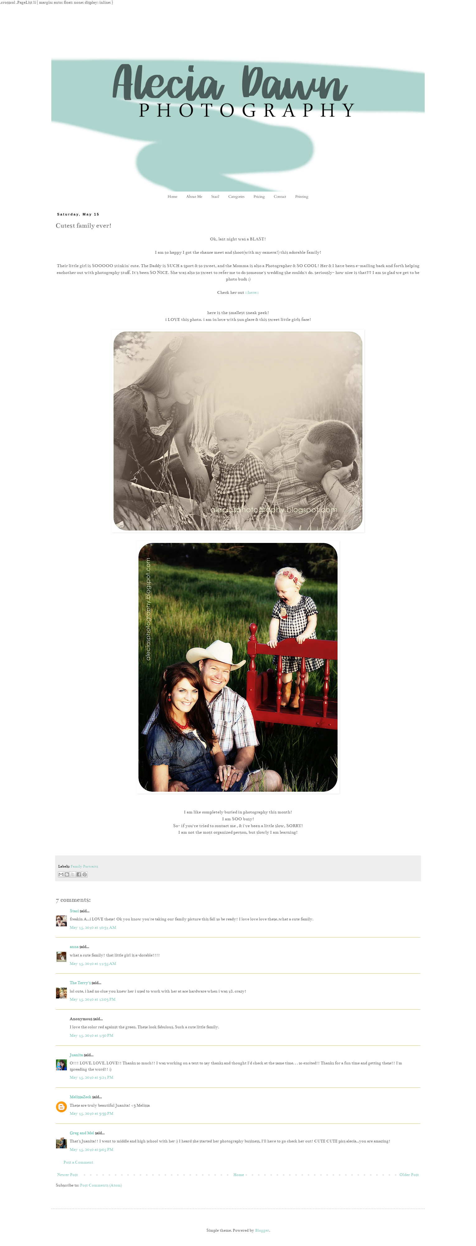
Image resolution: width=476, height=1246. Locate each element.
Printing (301, 196)
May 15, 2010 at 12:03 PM (92, 999)
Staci (74, 911)
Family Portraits (84, 866)
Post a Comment (78, 1162)
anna (74, 946)
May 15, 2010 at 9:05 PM (91, 1149)
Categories (236, 196)
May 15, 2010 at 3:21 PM (91, 1077)
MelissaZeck (80, 1097)
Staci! (215, 196)
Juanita (76, 1055)
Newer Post (67, 1174)
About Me (194, 196)
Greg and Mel (82, 1133)
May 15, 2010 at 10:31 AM (93, 927)
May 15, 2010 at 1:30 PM (91, 1035)
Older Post (409, 1174)
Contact (280, 196)
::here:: (252, 292)
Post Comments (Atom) (101, 1185)
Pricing (259, 196)
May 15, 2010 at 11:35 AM (93, 963)
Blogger (262, 1230)
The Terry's (80, 982)
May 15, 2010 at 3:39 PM (91, 1113)
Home (172, 196)
